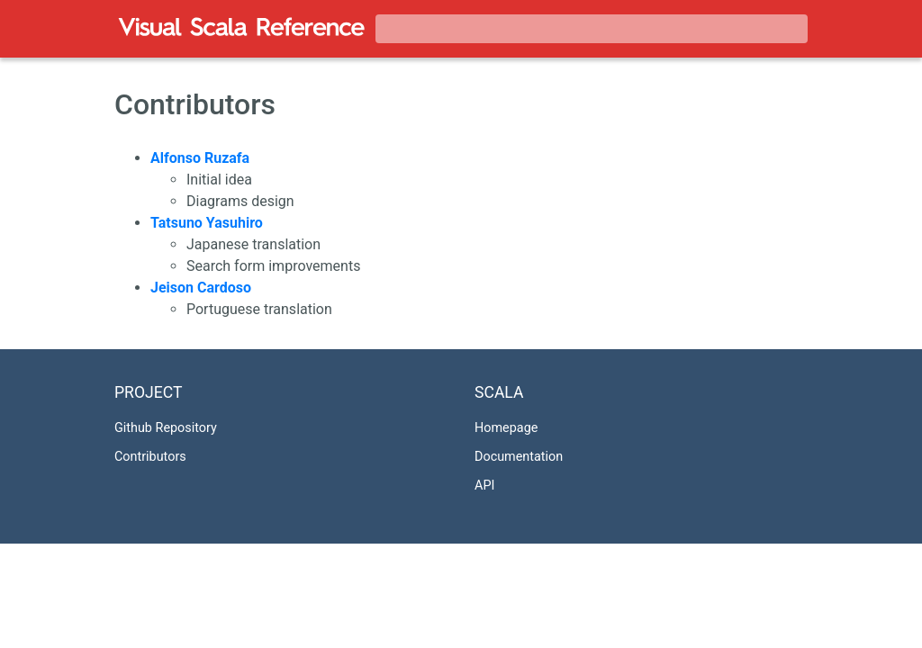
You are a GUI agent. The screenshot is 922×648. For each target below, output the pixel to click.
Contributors (150, 456)
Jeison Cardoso (200, 287)
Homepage (506, 428)
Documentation (519, 456)
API (484, 485)
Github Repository (165, 428)
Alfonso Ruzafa (199, 157)
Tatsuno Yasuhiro (206, 222)
